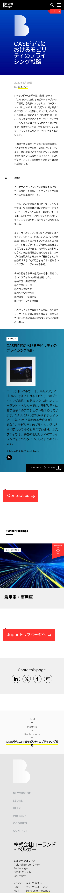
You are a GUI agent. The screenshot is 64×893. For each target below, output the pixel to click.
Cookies (20, 823)
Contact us (21, 495)
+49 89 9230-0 (34, 883)
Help (17, 808)
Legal (18, 800)
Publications (32, 734)
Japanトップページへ (29, 635)
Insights (32, 727)
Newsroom (22, 793)
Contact (20, 831)
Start (32, 719)
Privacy (19, 816)
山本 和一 (23, 87)
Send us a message (38, 890)
